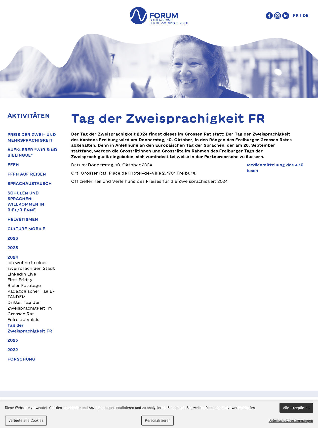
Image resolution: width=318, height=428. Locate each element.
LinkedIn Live (21, 274)
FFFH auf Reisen (26, 174)
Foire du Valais (23, 320)
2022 (12, 350)
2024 (12, 257)
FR (296, 15)
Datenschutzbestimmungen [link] (291, 420)
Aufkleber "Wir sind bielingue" (32, 152)
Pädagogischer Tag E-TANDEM (31, 294)
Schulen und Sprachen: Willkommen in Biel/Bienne (25, 201)
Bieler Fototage (24, 285)
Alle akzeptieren (296, 407)
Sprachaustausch (29, 184)
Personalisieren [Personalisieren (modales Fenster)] (157, 420)
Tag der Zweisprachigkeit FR (29, 328)
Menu (17, 16)
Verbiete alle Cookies (25, 420)
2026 (12, 238)
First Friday (19, 280)
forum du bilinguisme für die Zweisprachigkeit (159, 15)
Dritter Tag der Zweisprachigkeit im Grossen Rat (29, 308)
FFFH (13, 165)
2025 (12, 248)
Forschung (21, 359)
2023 (12, 340)
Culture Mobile (26, 229)
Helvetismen (22, 219)
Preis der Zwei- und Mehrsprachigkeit (31, 137)
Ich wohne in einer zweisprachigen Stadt (31, 265)
